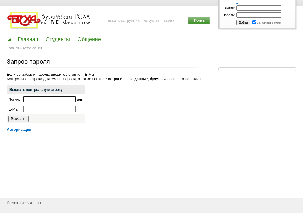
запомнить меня (269, 22)
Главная (13, 48)
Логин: (230, 8)
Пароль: (229, 15)
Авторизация (32, 48)
